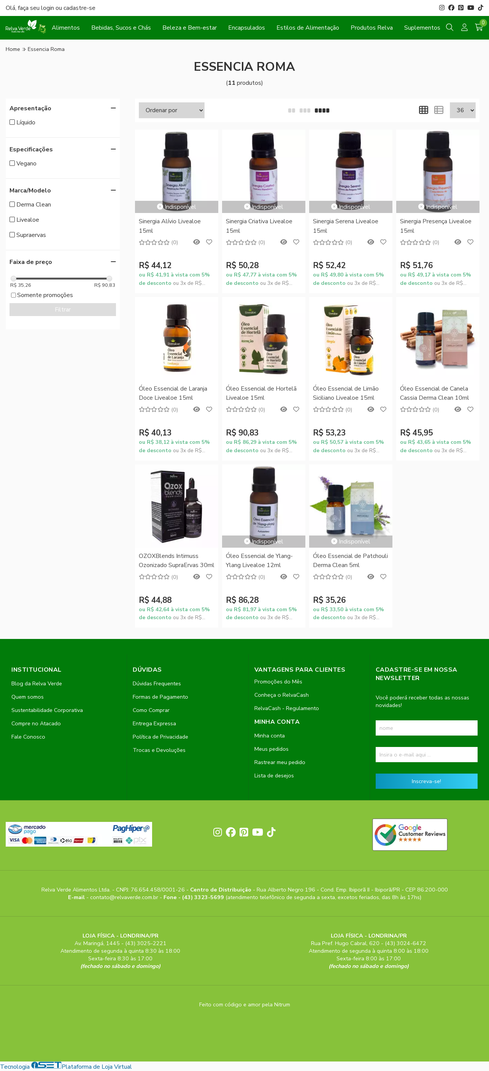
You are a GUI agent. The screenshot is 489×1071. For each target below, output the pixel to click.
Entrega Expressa (154, 723)
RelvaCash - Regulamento (286, 708)
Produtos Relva (372, 28)
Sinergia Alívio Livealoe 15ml (170, 226)
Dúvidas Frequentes (157, 683)
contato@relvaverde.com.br (125, 897)
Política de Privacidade (160, 736)
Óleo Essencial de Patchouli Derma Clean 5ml (350, 560)
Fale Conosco (28, 736)
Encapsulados (246, 28)
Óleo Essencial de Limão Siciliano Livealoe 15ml (346, 393)
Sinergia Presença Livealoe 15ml (436, 226)
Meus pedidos (271, 749)
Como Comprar (151, 710)
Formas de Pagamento (160, 697)
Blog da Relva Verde (36, 683)
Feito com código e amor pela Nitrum (244, 1004)
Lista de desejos (274, 775)
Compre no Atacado (36, 723)
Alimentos (66, 28)
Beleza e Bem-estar (189, 28)
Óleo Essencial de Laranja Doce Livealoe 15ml (173, 393)
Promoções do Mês (278, 681)
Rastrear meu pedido (279, 762)
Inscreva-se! (426, 781)
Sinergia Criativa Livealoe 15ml (259, 226)
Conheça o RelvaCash (281, 695)
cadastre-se (79, 8)
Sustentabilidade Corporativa (47, 710)
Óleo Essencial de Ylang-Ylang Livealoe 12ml (259, 560)
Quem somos (27, 697)
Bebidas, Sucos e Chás (121, 28)
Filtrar (63, 309)
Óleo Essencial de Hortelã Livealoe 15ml (261, 393)
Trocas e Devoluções (159, 750)
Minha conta (269, 735)
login (48, 8)
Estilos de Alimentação (307, 28)
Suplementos (422, 28)
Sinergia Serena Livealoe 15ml (345, 226)
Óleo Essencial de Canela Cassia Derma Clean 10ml (434, 393)
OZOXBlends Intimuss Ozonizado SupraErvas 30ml (176, 560)
